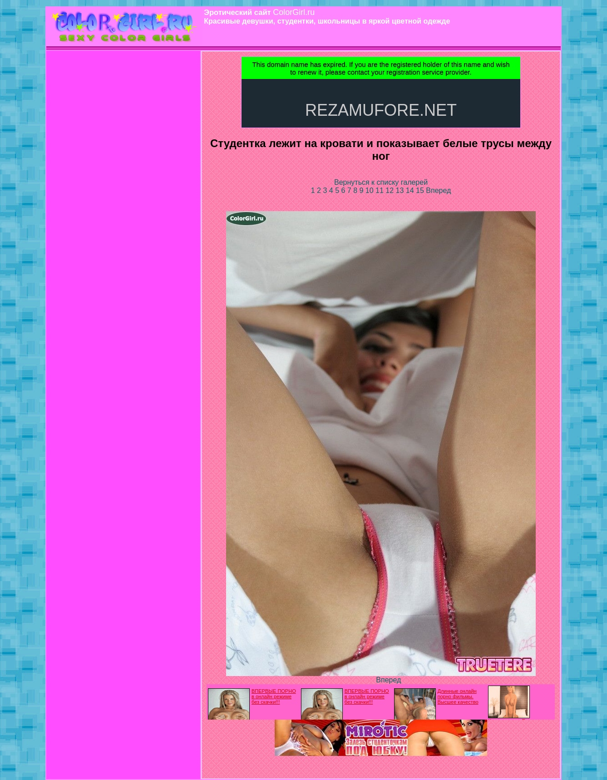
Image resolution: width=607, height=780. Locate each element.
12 (390, 190)
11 (380, 190)
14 (411, 190)
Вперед (438, 190)
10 (370, 190)
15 (421, 190)
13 (401, 190)
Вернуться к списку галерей (381, 182)
